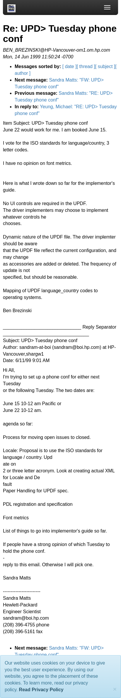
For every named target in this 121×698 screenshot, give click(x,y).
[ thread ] (86, 66)
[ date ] (69, 66)
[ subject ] (105, 66)
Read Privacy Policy (41, 689)
